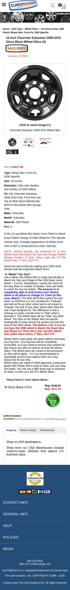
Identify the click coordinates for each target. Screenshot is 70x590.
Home (6, 29)
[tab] (11, 430)
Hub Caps (17, 29)
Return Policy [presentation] (28, 430)
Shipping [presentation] (11, 430)
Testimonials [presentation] (47, 430)
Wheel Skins (32, 29)
